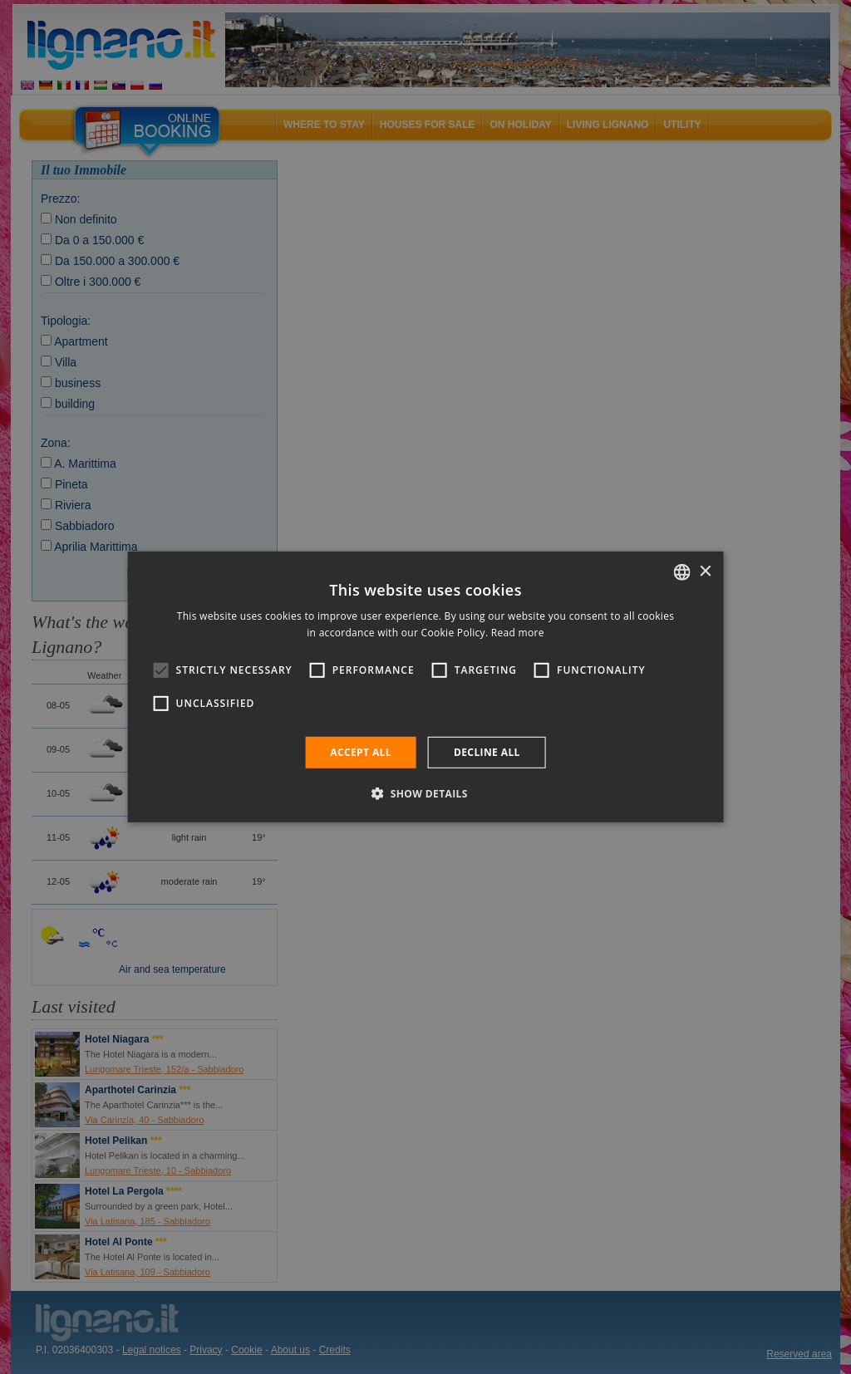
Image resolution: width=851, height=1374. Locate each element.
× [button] (704, 571)
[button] (425, 793)
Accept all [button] (360, 752)
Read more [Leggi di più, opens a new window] (517, 633)
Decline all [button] (487, 752)
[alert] (425, 687)
